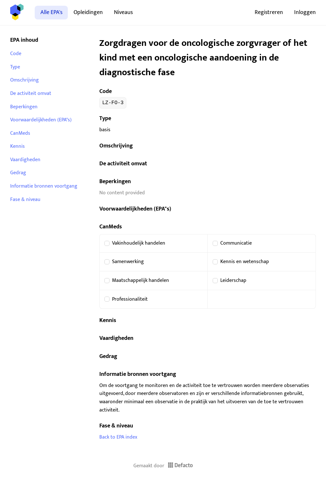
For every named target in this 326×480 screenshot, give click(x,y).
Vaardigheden (25, 159)
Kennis (17, 146)
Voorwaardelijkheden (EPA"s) (41, 120)
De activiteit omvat (30, 93)
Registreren (269, 12)
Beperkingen (24, 107)
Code (15, 53)
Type (15, 67)
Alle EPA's (51, 12)
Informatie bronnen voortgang (43, 186)
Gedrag (18, 172)
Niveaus (123, 12)
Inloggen (305, 12)
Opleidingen (88, 12)
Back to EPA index (118, 437)
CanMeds (20, 133)
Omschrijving (24, 80)
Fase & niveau (25, 199)
